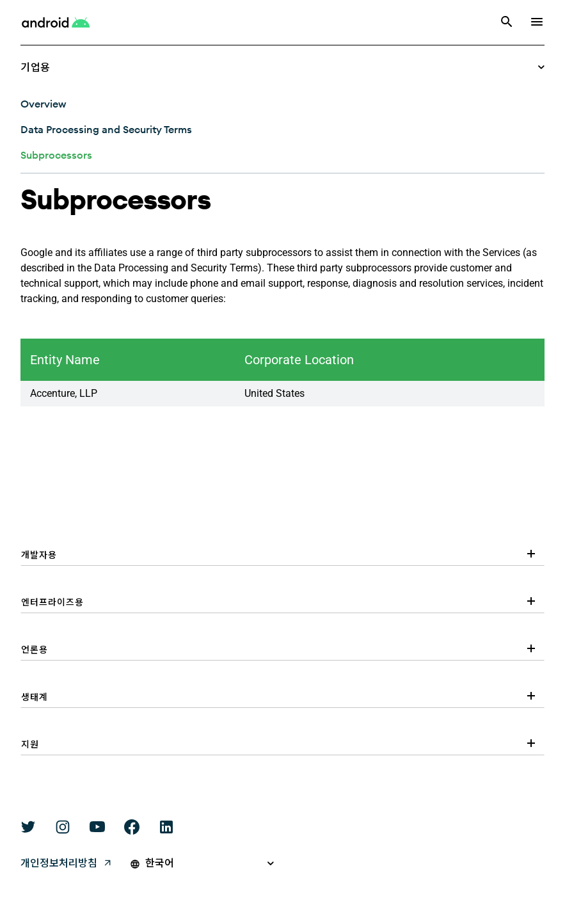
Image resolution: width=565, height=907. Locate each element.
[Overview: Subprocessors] (43, 103)
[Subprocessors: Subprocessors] (56, 155)
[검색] (506, 22)
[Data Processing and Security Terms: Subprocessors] (106, 129)
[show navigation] (537, 22)
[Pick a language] (210, 863)
